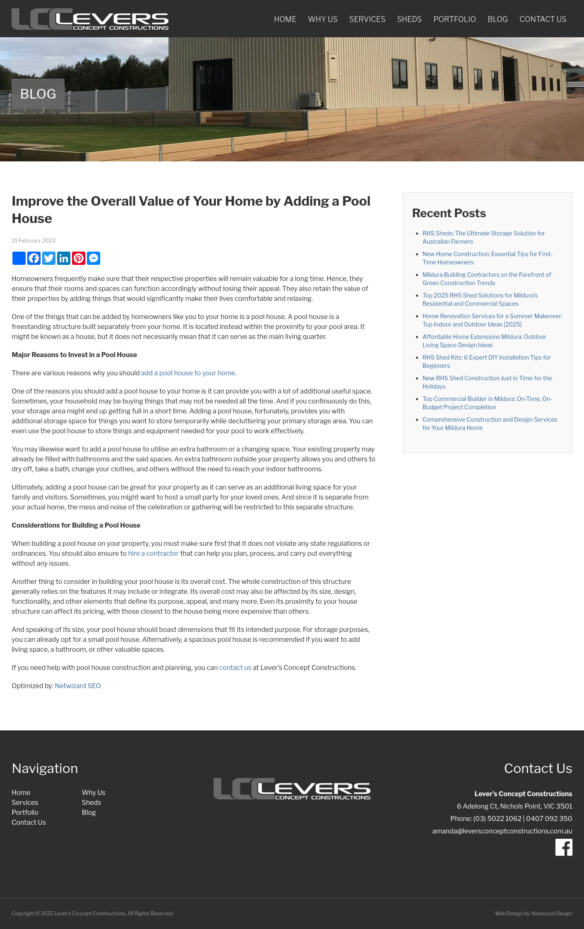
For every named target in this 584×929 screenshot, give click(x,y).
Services (367, 19)
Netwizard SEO (78, 686)
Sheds (409, 19)
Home (285, 19)
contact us (235, 668)
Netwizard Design (551, 913)
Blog (498, 19)
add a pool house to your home (188, 373)
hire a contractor (153, 553)
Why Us (323, 19)
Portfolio (454, 19)
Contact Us (543, 19)
